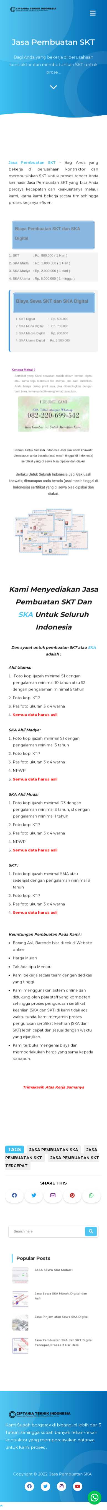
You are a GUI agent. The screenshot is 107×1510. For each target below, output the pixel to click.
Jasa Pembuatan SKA (53, 1149)
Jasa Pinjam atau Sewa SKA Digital (61, 1315)
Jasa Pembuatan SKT (33, 187)
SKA (27, 615)
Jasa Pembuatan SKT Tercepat (52, 1161)
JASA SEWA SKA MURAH (54, 1273)
